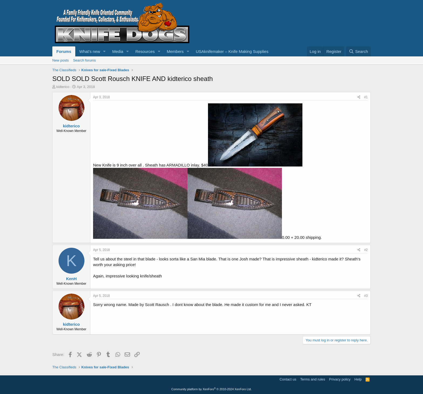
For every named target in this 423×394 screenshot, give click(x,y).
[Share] (359, 97)
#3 (366, 296)
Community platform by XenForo (211, 389)
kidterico (62, 87)
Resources (145, 51)
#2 (366, 250)
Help (358, 379)
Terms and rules (312, 379)
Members (175, 51)
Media (117, 51)
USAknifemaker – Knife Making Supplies (232, 51)
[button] (104, 51)
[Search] (358, 51)
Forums (63, 51)
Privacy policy (339, 379)
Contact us (287, 379)
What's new (89, 51)
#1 (366, 97)
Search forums (84, 60)
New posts (60, 60)
